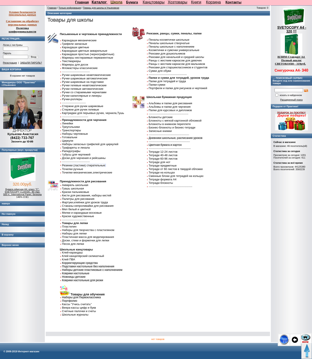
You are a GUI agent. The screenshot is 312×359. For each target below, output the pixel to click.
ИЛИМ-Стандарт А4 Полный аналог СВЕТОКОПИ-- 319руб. (290, 60)
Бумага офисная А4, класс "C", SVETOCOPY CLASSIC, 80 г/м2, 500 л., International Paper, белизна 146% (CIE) (22, 193)
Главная (82, 2)
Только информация (69, 7)
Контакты (234, 2)
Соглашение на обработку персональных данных (22, 22)
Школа (116, 2)
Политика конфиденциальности (22, 29)
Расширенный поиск (291, 99)
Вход (33, 57)
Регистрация (10, 62)
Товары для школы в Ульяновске (101, 7)
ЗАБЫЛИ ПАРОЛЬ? (31, 62)
